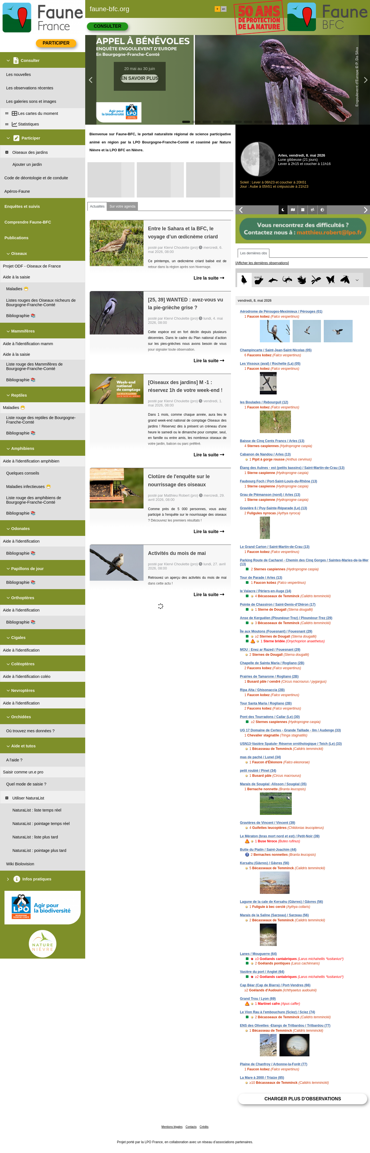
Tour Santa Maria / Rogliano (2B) (266, 703)
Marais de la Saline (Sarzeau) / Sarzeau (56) (274, 915)
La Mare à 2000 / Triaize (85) (262, 1078)
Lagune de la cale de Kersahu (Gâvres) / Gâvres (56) (281, 902)
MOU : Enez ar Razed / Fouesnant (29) (270, 650)
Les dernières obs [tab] (253, 253)
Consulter (107, 26)
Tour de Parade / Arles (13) (261, 578)
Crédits (204, 1126)
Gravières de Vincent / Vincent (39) (267, 823)
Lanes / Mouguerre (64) (258, 954)
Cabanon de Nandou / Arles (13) (265, 454)
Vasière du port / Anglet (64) (262, 972)
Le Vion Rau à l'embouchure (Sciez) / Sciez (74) (277, 1012)
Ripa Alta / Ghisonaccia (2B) (262, 690)
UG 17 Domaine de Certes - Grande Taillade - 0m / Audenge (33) (290, 730)
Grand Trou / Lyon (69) (258, 999)
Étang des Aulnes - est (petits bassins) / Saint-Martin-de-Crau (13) (292, 468)
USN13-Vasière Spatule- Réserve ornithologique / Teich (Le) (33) (291, 744)
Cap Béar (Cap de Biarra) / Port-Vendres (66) (275, 985)
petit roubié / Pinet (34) (258, 771)
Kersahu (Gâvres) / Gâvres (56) (264, 863)
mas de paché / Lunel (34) (260, 757)
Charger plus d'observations (302, 1098)
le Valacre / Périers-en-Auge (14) (265, 591)
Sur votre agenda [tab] (122, 206)
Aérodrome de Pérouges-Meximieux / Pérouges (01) (281, 311)
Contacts (191, 1126)
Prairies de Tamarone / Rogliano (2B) (269, 676)
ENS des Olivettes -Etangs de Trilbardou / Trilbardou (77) (285, 1026)
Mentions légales (171, 1126)
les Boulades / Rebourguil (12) (264, 402)
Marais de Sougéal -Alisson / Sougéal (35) (273, 784)
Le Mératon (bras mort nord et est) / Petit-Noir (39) (280, 836)
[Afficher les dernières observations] (262, 263)
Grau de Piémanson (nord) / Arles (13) (270, 495)
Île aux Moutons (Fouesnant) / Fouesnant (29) (276, 631)
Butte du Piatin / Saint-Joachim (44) (268, 850)
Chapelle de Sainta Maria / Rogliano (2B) (272, 663)
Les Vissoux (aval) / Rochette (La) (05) (270, 364)
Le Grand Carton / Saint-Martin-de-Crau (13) (274, 547)
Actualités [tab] (97, 206)
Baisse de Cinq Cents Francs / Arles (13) (272, 441)
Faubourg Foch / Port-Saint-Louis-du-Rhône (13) (278, 481)
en (223, 9)
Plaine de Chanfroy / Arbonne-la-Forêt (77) (273, 1064)
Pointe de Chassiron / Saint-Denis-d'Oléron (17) (278, 604)
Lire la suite (209, 278)
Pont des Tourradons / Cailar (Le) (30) (270, 717)
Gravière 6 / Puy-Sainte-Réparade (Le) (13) (273, 508)
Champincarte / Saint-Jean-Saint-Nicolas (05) (275, 350)
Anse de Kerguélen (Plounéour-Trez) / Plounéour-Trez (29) (286, 618)
